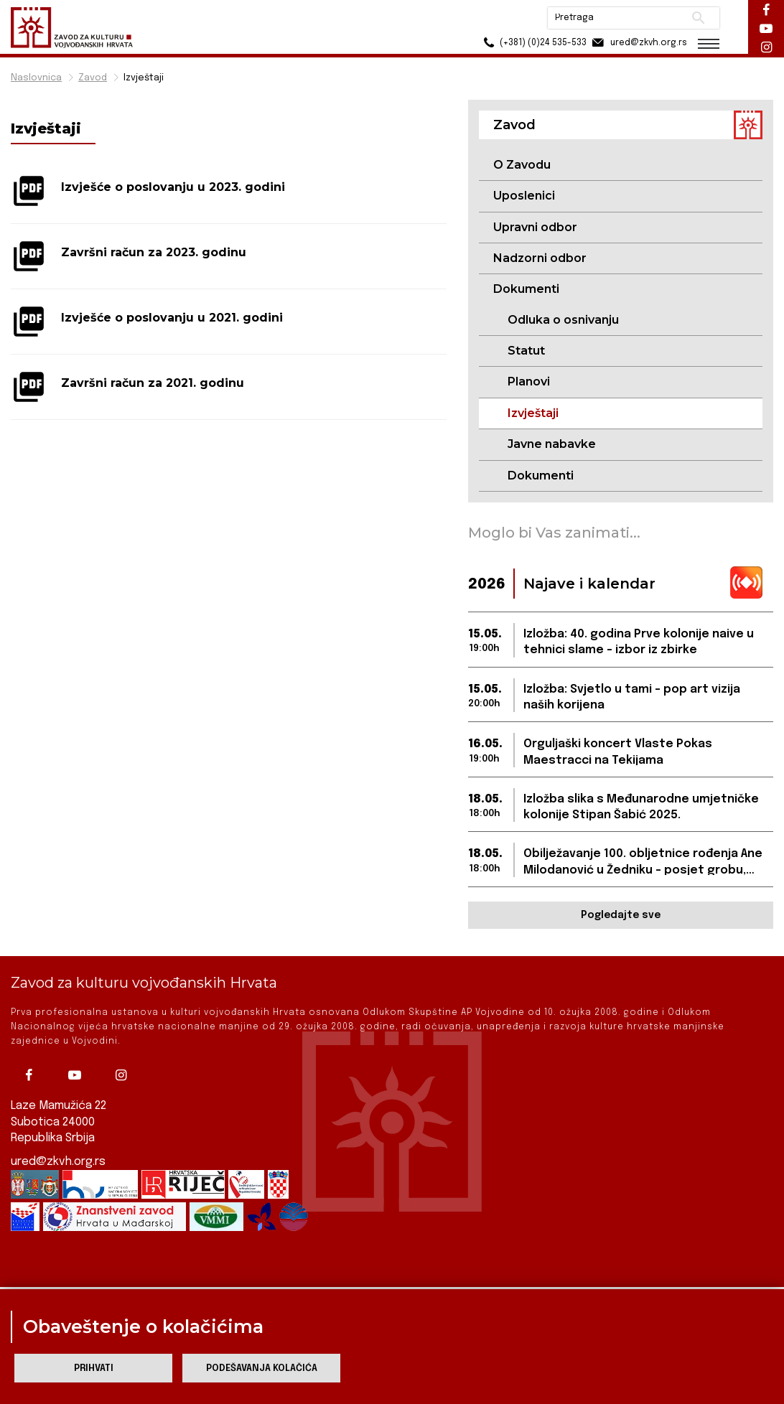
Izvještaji (143, 78)
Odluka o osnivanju (563, 320)
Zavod (92, 78)
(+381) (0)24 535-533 (533, 43)
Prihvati (93, 1368)
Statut (526, 350)
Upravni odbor (535, 227)
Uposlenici (524, 195)
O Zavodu (522, 165)
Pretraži (698, 18)
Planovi (529, 381)
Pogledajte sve (621, 915)
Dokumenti (541, 475)
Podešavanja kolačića (261, 1368)
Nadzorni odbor (540, 258)
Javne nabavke (552, 444)
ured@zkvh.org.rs (58, 1148)
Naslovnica (36, 78)
